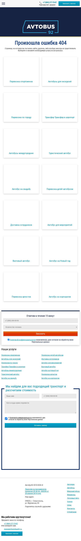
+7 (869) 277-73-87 (49, 2)
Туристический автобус (10, 374)
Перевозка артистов (49, 374)
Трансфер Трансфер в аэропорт (13, 367)
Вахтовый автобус (48, 367)
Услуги (69, 502)
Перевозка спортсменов (10, 355)
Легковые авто (73, 498)
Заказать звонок (69, 4)
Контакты (71, 508)
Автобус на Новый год (50, 370)
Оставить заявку (40, 425)
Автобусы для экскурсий (10, 359)
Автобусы (71, 488)
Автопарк (71, 484)
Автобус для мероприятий (51, 363)
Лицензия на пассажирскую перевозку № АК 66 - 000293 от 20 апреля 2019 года (37, 491)
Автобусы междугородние (11, 370)
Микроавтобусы (73, 491)
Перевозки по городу (9, 363)
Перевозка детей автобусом (52, 355)
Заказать (40, 333)
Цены (69, 505)
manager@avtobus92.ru (13, 529)
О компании (71, 512)
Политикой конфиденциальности (22, 340)
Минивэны (71, 495)
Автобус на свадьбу (8, 378)
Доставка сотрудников (50, 359)
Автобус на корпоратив (50, 378)
